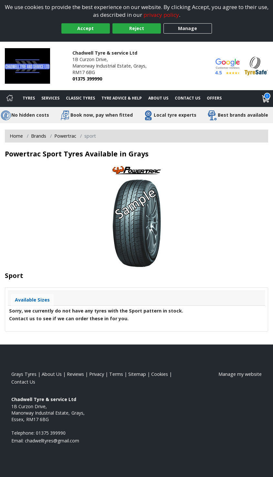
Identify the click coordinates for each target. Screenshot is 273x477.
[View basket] (266, 98)
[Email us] (52, 441)
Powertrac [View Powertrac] (65, 136)
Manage (187, 28)
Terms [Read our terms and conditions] (116, 374)
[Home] (9, 98)
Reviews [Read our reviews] (75, 374)
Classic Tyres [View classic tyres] (80, 98)
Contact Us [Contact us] (187, 98)
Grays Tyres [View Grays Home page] (24, 374)
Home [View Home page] (16, 136)
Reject (136, 28)
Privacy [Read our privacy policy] (96, 374)
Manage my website (240, 374)
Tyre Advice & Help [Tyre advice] (121, 98)
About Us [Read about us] (52, 374)
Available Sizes (32, 300)
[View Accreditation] (256, 65)
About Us (158, 98)
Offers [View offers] (214, 98)
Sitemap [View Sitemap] (137, 374)
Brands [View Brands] (38, 136)
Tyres (29, 98)
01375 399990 (87, 79)
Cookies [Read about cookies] (159, 374)
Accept (85, 28)
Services (50, 98)
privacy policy (161, 14)
